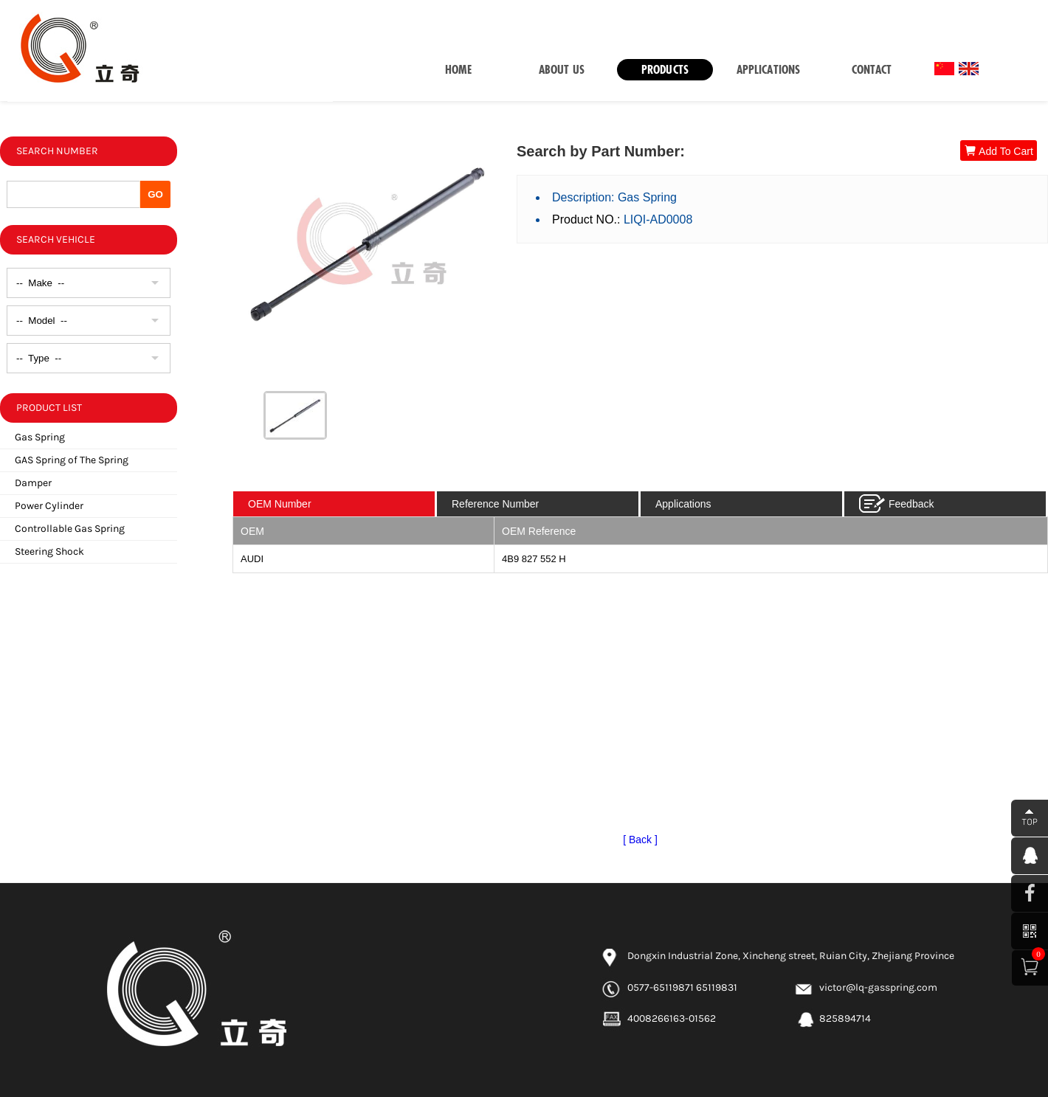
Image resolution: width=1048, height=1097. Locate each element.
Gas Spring (40, 437)
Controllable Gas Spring (70, 528)
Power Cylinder (49, 505)
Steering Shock (49, 551)
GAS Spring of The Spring (71, 460)
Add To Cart (998, 151)
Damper (33, 483)
